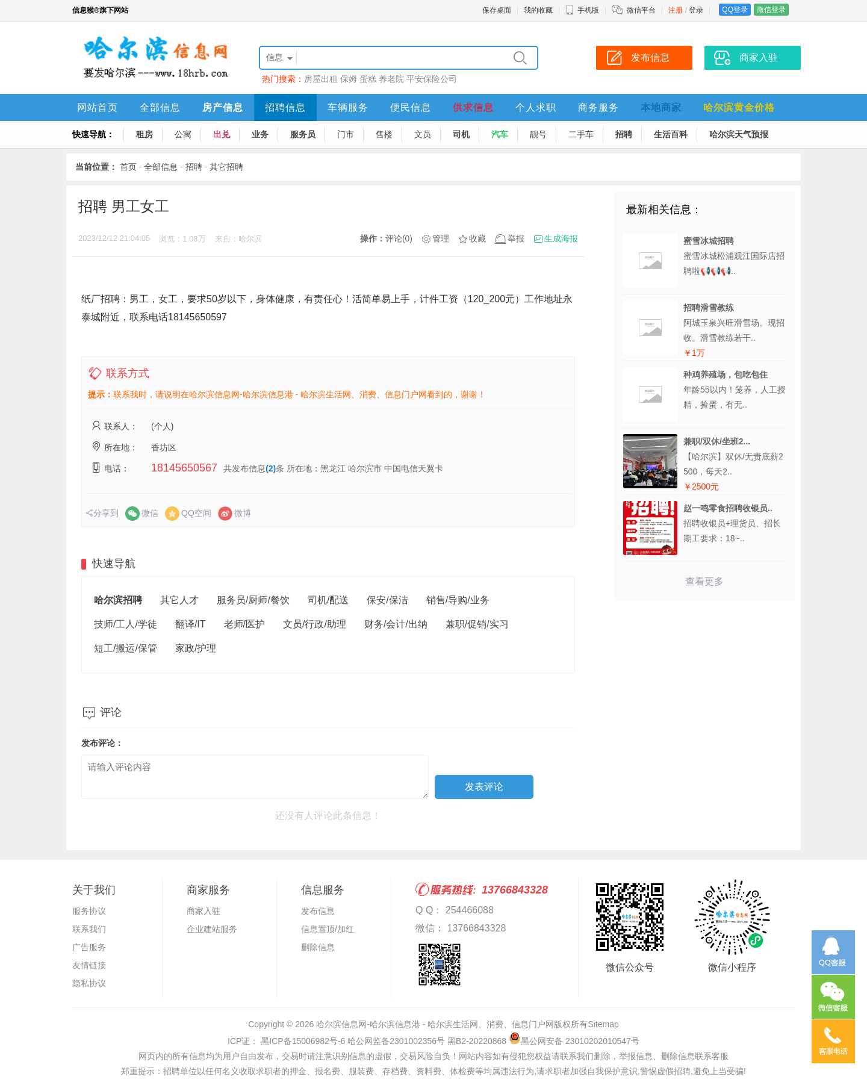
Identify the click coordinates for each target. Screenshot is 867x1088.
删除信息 (318, 947)
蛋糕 (367, 79)
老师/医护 (244, 624)
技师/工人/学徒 (125, 624)
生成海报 (561, 238)
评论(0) (398, 238)
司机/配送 (328, 600)
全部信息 (160, 107)
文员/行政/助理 (314, 624)
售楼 (384, 134)
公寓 (183, 134)
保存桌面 (496, 10)
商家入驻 (203, 911)
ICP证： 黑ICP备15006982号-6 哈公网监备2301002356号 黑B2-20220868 (367, 1041)
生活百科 (671, 134)
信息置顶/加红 (327, 929)
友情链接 (89, 965)
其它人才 (179, 600)
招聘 (623, 134)
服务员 (302, 134)
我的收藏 (538, 10)
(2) (271, 468)
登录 (696, 10)
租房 (144, 134)
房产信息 (222, 107)
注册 (675, 10)
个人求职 (535, 107)
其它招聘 (226, 167)
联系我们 (89, 929)
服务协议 (89, 911)
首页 (128, 167)
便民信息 (410, 107)
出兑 (221, 134)
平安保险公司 (431, 79)
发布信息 (318, 911)
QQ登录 (735, 9)
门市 (345, 134)
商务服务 (598, 107)
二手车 (581, 134)
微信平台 (641, 10)
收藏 (477, 238)
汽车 (499, 134)
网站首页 (97, 107)
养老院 (391, 79)
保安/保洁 (387, 600)
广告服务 (89, 947)
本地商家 (661, 107)
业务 (260, 134)
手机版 (582, 10)
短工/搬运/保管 (125, 648)
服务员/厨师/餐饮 (253, 600)
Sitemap (603, 1024)
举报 (516, 238)
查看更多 (704, 581)
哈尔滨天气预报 (738, 134)
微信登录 (771, 9)
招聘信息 (285, 107)
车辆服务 (348, 107)
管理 (440, 238)
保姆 (348, 79)
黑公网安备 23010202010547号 (574, 1041)
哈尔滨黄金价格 (739, 107)
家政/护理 (195, 648)
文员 (422, 134)
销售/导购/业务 (457, 600)
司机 (461, 134)
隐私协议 (89, 983)
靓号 (538, 134)
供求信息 (473, 107)
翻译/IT (190, 624)
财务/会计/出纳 (395, 624)
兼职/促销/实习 (477, 624)
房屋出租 (321, 79)
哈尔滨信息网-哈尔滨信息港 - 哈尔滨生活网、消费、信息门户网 (435, 1024)
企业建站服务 (212, 929)
